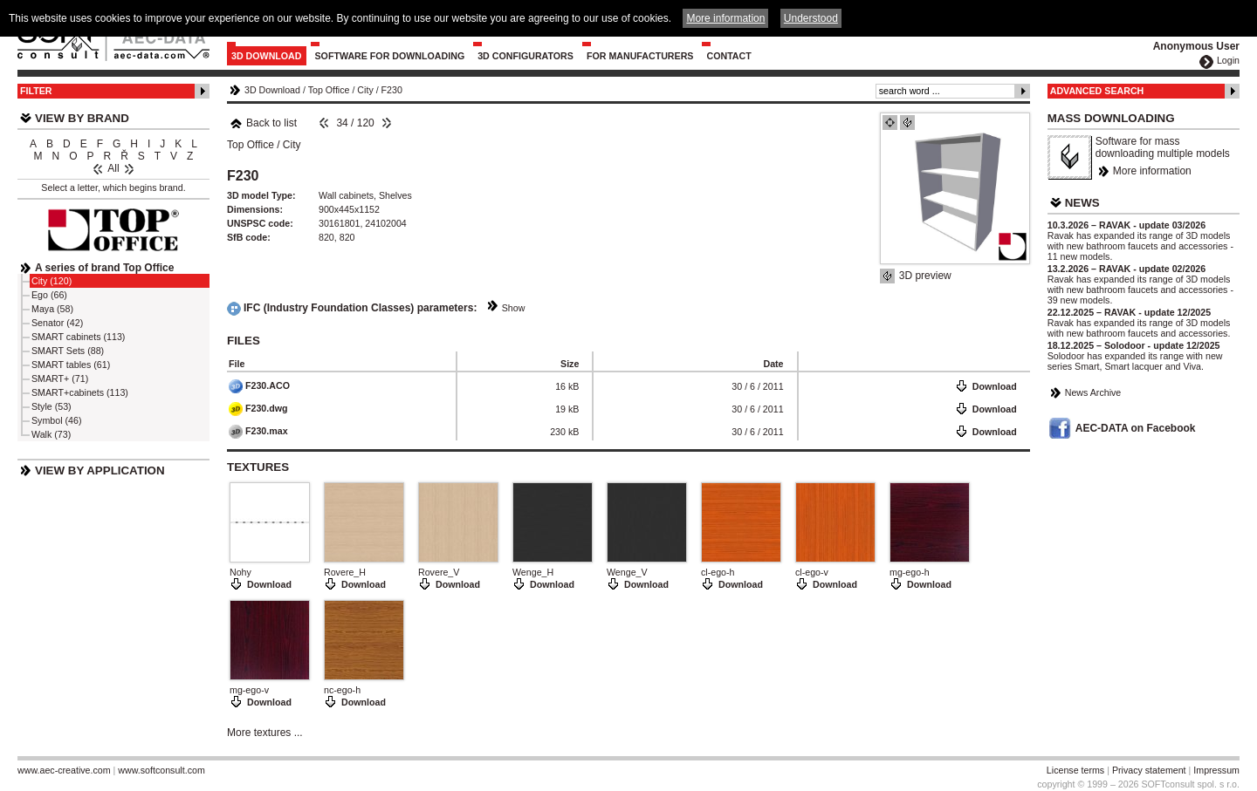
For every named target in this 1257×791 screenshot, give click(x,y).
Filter (36, 90)
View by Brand (82, 118)
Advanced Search (1097, 90)
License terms (1075, 770)
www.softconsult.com (161, 770)
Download (994, 386)
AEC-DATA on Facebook (1135, 428)
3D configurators (525, 56)
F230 (391, 90)
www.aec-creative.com (64, 770)
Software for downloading (390, 56)
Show (513, 308)
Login (1228, 60)
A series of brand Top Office (104, 268)
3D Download (266, 56)
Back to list (263, 123)
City (365, 90)
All (113, 168)
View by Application (100, 470)
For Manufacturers (640, 56)
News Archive (1093, 392)
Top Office (329, 90)
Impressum (1216, 770)
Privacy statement (1149, 770)
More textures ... (265, 732)
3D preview (925, 275)
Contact (728, 56)
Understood (811, 18)
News (1082, 202)
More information (1152, 171)
